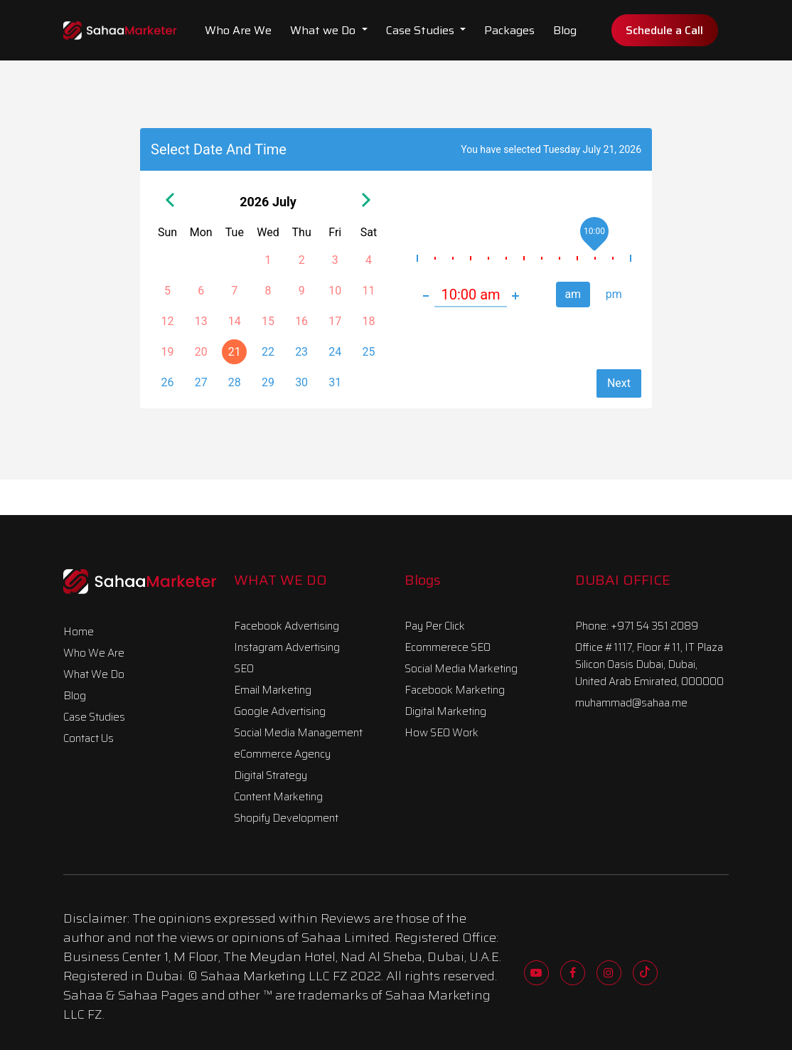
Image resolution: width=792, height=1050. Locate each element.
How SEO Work (441, 732)
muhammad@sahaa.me (631, 702)
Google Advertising (280, 711)
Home (78, 631)
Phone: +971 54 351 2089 (636, 626)
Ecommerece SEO (448, 647)
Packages (509, 30)
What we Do (324, 30)
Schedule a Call (664, 30)
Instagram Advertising (287, 647)
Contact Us (88, 738)
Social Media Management (298, 732)
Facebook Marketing (455, 690)
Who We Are (93, 653)
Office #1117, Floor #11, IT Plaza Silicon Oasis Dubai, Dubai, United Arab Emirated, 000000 (649, 664)
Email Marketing (272, 690)
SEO (244, 668)
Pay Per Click (435, 626)
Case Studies (421, 30)
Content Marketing (278, 796)
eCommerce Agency (282, 754)
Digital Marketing (445, 711)
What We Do (93, 674)
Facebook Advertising (286, 626)
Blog (565, 30)
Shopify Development (286, 818)
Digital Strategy (270, 775)
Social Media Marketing (461, 668)
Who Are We (238, 30)
